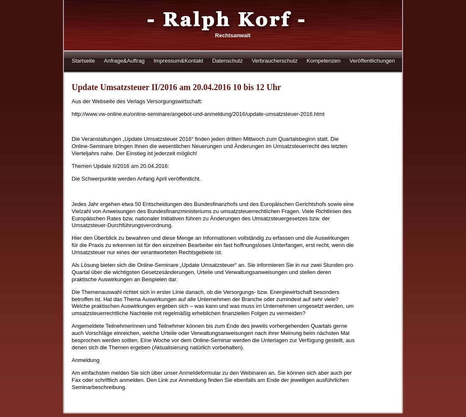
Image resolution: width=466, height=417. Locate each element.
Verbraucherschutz (274, 61)
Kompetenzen (323, 61)
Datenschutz (227, 61)
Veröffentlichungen (372, 61)
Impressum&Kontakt (178, 61)
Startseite (83, 61)
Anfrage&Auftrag (124, 61)
